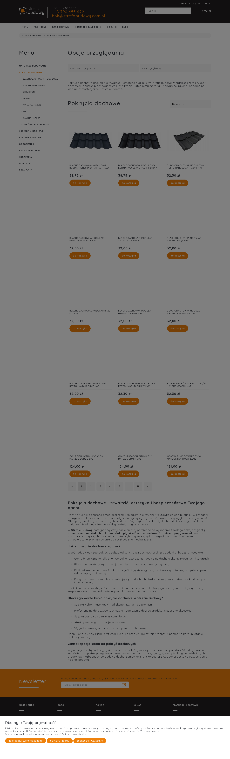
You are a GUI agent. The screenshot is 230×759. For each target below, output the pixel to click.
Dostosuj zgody (59, 740)
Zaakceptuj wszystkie (90, 740)
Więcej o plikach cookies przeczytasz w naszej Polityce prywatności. (46, 734)
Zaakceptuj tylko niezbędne (26, 740)
